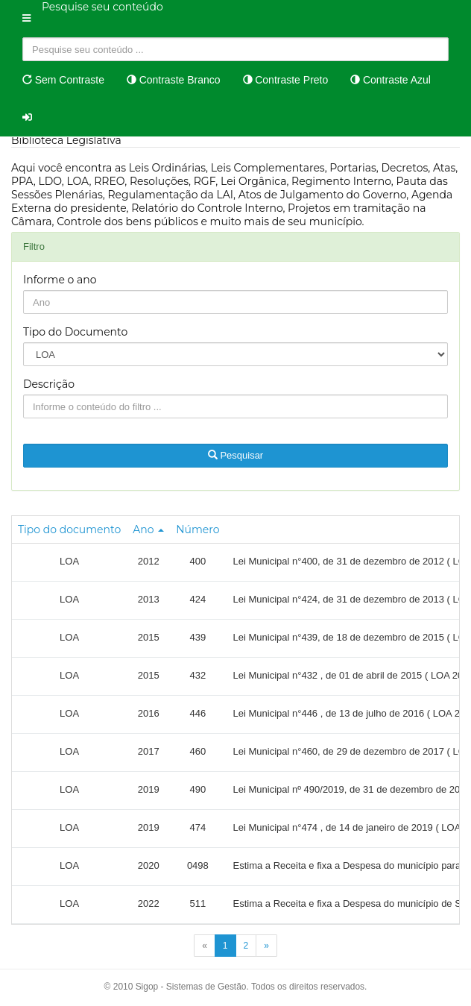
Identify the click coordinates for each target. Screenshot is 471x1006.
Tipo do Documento (75, 332)
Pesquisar (235, 455)
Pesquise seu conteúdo (102, 6)
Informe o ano (60, 279)
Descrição (49, 384)
